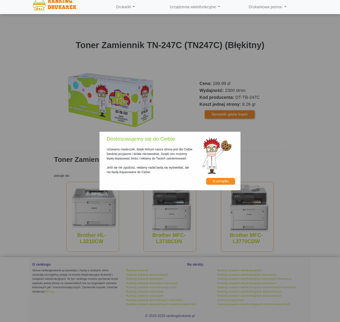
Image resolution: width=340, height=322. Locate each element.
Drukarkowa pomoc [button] (266, 7)
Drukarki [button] (124, 7)
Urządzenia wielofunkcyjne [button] (193, 7)
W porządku (220, 181)
